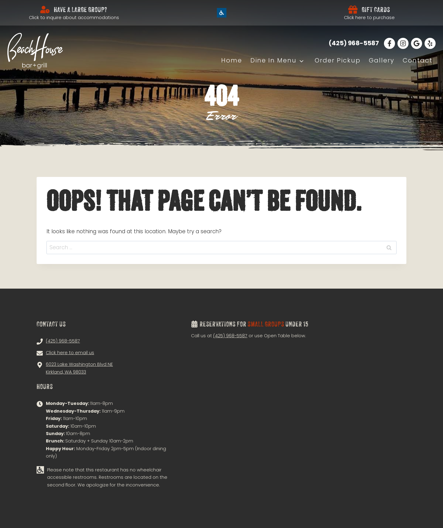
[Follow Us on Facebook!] (389, 43)
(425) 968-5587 (230, 336)
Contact (418, 60)
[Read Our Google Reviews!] (416, 43)
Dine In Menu (273, 60)
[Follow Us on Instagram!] (403, 43)
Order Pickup (338, 60)
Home (231, 60)
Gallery (381, 60)
